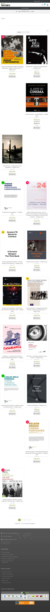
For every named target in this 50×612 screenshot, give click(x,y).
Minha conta (37, 1)
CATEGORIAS (25, 8)
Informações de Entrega (7, 554)
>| (30, 520)
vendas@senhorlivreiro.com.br (10, 539)
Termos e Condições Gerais (8, 558)
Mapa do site (5, 580)
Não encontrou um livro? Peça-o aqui (7, 561)
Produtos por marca (6, 572)
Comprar (37, 76)
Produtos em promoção (7, 576)
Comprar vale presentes (7, 574)
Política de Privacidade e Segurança (10, 556)
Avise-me (12, 76)
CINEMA (32, 11)
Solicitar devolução (6, 582)
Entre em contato (6, 578)
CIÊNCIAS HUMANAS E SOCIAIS (24, 11)
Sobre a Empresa (6, 552)
